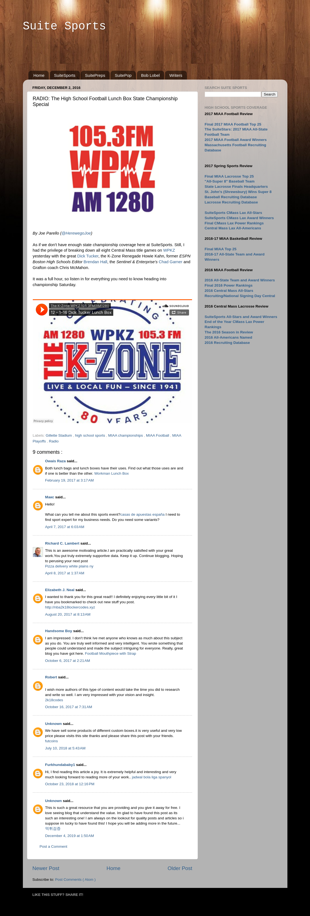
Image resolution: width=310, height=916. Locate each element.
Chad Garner (170, 262)
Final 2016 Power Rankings (229, 285)
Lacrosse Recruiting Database (231, 202)
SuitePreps (95, 75)
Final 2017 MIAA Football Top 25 (233, 124)
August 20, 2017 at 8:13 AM (68, 614)
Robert (51, 677)
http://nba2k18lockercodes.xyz (70, 607)
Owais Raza (56, 461)
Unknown (54, 724)
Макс (50, 497)
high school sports (90, 435)
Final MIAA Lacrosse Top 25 (229, 176)
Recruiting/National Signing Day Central (240, 296)
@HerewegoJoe (76, 233)
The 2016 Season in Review (229, 332)
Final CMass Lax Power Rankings (234, 223)
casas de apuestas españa (142, 514)
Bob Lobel (150, 75)
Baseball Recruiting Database (231, 197)
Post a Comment (54, 846)
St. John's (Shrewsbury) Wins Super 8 (238, 192)
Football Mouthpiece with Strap (110, 653)
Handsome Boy (59, 631)
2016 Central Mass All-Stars (229, 291)
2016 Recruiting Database (227, 343)
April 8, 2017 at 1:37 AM (64, 573)
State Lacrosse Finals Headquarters (236, 186)
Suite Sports (64, 26)
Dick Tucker (87, 256)
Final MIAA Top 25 (221, 249)
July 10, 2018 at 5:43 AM (65, 748)
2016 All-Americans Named (228, 337)
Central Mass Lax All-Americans (233, 228)
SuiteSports (65, 75)
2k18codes (54, 700)
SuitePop (123, 75)
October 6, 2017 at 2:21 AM (67, 661)
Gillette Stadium (59, 435)
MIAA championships (126, 435)
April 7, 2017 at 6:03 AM (64, 527)
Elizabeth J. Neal (60, 590)
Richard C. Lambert (62, 543)
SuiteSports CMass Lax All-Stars (233, 213)
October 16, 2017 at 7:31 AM (68, 707)
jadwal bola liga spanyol (151, 777)
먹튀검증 (53, 829)
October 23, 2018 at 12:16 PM (70, 784)
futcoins (51, 741)
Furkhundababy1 (60, 765)
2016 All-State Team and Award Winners (240, 280)
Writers (175, 75)
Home (38, 75)
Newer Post (46, 868)
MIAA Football (158, 435)
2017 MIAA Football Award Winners (236, 140)
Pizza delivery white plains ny (69, 566)
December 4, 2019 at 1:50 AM (69, 836)
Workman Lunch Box (111, 473)
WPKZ (169, 250)
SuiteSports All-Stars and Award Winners (241, 317)
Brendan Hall (95, 262)
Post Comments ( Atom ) (75, 879)
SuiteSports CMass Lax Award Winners (239, 218)
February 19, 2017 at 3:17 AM (69, 480)
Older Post (180, 868)
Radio (54, 441)
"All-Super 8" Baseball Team (230, 181)
